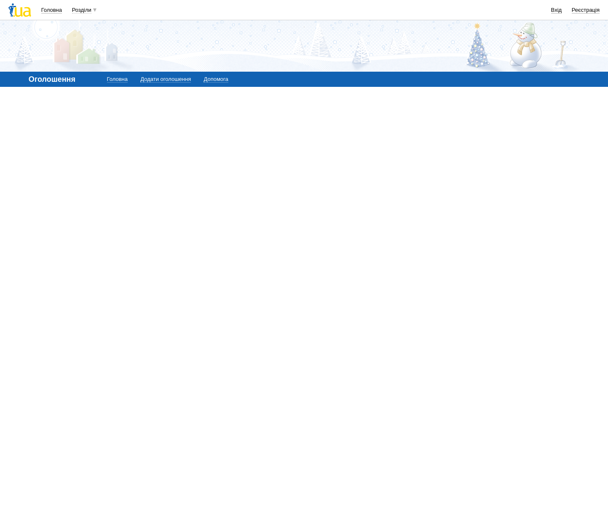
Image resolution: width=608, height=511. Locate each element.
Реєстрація (586, 10)
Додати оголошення (165, 79)
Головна (51, 10)
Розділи (81, 10)
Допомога (216, 79)
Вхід (556, 10)
